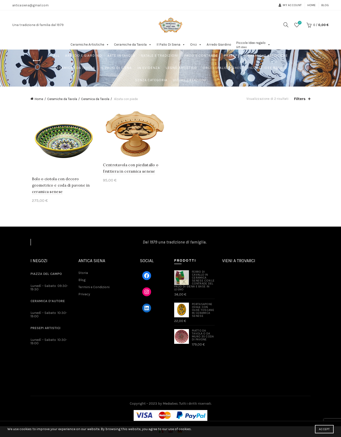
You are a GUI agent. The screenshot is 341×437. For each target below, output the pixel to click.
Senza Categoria (151, 80)
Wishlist (299, 23)
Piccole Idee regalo (267, 68)
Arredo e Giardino (83, 55)
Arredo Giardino (219, 44)
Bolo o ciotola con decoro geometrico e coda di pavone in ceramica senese (59, 186)
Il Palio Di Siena (170, 44)
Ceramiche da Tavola (133, 44)
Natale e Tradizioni (159, 55)
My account (290, 5)
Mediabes (170, 404)
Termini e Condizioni (94, 288)
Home (311, 5)
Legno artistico (181, 68)
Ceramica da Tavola (95, 99)
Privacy (84, 295)
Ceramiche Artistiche (90, 44)
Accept (324, 429)
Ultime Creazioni (189, 80)
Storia (83, 273)
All (56, 55)
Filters (300, 98)
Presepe (232, 55)
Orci (196, 44)
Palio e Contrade (201, 55)
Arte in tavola (121, 55)
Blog (325, 5)
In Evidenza (148, 68)
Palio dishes (229, 68)
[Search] (286, 24)
